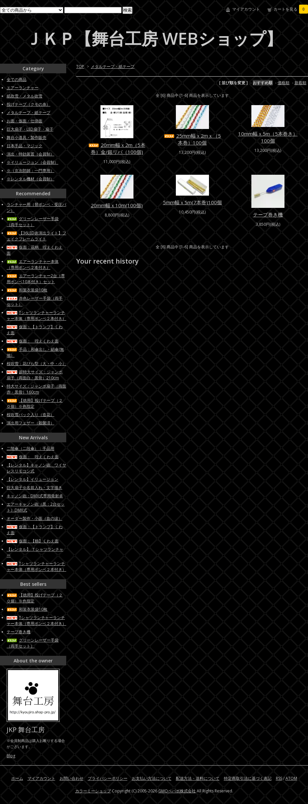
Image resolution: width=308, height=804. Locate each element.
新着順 (300, 83)
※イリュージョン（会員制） (32, 162)
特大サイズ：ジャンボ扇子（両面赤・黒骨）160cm (36, 389)
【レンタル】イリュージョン (32, 479)
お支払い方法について (152, 778)
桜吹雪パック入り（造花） (30, 414)
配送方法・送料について (198, 778)
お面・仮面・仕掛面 (24, 121)
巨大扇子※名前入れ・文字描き (34, 487)
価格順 (283, 83)
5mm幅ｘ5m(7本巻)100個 (192, 202)
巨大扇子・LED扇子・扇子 (30, 129)
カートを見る (291, 9)
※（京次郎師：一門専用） (30, 170)
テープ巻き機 (268, 214)
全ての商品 (16, 79)
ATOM (291, 778)
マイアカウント (246, 9)
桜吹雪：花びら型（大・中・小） (36, 363)
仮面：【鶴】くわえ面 (33, 541)
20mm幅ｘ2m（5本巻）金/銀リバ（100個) (116, 148)
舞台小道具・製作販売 (26, 137)
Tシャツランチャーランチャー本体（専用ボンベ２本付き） (36, 315)
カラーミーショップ (93, 791)
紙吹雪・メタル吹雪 (24, 96)
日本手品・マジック (24, 146)
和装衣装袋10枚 (27, 290)
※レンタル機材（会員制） (30, 179)
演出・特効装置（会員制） (30, 154)
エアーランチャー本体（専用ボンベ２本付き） (33, 264)
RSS (279, 778)
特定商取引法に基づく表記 (248, 778)
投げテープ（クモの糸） (28, 104)
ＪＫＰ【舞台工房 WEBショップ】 (154, 38)
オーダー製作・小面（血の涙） (34, 518)
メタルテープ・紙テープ (112, 66)
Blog (11, 756)
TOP (80, 66)
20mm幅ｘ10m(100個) (117, 205)
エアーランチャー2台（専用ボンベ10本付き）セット (36, 278)
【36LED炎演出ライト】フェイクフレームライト (36, 236)
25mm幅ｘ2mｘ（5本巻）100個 (192, 139)
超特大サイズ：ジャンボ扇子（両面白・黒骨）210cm (35, 375)
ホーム (17, 778)
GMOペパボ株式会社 (177, 791)
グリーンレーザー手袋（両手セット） (33, 221)
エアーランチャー (22, 88)
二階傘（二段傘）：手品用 (30, 448)
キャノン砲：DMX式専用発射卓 (35, 496)
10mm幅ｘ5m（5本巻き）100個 (268, 137)
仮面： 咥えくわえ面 (33, 341)
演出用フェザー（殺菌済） (30, 423)
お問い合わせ (71, 778)
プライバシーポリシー (108, 778)
